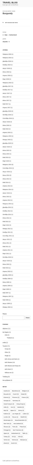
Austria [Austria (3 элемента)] (7, 391)
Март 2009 (6, 289)
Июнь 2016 (6, 125)
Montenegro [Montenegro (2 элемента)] (8, 420)
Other (6, 352)
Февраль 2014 (7, 189)
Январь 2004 (6, 307)
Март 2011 (6, 253)
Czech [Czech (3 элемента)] (16, 394)
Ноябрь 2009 (7, 278)
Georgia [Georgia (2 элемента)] (7, 400)
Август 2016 (6, 121)
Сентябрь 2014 (7, 168)
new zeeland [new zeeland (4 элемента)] (18, 423)
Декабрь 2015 (7, 143)
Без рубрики (6, 380)
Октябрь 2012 (7, 214)
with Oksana (8, 362)
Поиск (5, 314)
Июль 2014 (6, 175)
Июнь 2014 (6, 179)
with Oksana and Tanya (11, 22)
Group (6, 349)
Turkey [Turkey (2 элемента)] (7, 436)
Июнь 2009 (6, 282)
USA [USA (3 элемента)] (20, 436)
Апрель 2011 (6, 250)
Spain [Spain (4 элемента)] (6, 433)
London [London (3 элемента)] (7, 417)
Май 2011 (6, 246)
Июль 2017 (6, 97)
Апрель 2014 (6, 186)
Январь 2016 (6, 139)
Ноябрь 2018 (7, 65)
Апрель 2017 (6, 107)
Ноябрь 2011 (7, 232)
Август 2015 (6, 146)
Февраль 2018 (7, 82)
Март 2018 (6, 79)
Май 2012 (6, 221)
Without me (8, 372)
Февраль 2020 (7, 54)
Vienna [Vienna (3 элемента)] (15, 440)
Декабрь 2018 (7, 61)
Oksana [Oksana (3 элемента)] (7, 426)
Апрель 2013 (6, 200)
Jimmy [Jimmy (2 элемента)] (21, 410)
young (13, 11)
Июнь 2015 (6, 154)
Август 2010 (6, 260)
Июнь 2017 (6, 100)
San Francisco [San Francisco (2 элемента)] (18, 430)
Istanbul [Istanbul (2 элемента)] (20, 407)
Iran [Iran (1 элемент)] (13, 407)
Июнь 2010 (6, 264)
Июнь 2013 (6, 196)
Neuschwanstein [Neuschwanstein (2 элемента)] (21, 420)
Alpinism (5, 328)
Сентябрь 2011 (7, 236)
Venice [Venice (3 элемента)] (7, 440)
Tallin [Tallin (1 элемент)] (24, 433)
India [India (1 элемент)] (6, 407)
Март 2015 (6, 161)
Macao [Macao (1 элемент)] (15, 417)
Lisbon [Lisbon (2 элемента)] (26, 413)
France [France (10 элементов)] (25, 397)
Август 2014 (6, 171)
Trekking (5, 376)
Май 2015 (6, 157)
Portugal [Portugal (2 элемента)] (7, 430)
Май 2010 (6, 268)
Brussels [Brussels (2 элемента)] (7, 394)
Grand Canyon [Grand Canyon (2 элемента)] (9, 404)
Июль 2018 (6, 72)
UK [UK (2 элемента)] (14, 436)
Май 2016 (6, 129)
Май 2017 (6, 104)
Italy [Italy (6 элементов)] (6, 410)
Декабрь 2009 (7, 275)
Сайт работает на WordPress (11, 460)
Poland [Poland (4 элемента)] (23, 426)
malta (4, 342)
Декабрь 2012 (7, 207)
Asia (6, 335)
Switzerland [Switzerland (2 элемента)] (15, 433)
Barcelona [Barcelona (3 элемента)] (16, 391)
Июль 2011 (6, 243)
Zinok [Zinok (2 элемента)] (6, 443)
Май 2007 (6, 292)
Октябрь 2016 (7, 114)
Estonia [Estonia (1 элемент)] (7, 397)
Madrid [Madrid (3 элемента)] (23, 417)
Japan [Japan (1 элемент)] (13, 410)
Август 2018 (6, 68)
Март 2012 (6, 225)
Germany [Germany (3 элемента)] (16, 400)
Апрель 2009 (6, 285)
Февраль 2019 (7, 57)
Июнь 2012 (6, 218)
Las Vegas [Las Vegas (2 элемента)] (16, 413)
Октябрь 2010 (7, 257)
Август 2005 (6, 303)
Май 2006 (6, 300)
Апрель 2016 (6, 132)
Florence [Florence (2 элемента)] (15, 397)
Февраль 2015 (7, 164)
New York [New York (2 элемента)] (7, 423)
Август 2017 (6, 93)
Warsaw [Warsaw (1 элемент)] (23, 440)
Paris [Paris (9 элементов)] (14, 426)
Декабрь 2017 (7, 86)
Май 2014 (6, 182)
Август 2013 (6, 193)
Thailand (9, 338)
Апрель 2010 (6, 271)
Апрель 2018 (6, 75)
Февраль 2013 (7, 203)
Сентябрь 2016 (7, 118)
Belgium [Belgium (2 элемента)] (25, 391)
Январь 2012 (6, 228)
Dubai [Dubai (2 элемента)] (23, 394)
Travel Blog (10, 2)
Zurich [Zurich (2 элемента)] (14, 443)
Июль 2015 (6, 150)
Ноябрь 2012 (7, 211)
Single (6, 355)
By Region (6, 332)
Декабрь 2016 (7, 111)
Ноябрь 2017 (7, 89)
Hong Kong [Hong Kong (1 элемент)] (20, 404)
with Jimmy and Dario (11, 359)
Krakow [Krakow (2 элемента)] (7, 413)
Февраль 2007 (7, 296)
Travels (5, 346)
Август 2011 (6, 239)
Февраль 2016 (7, 136)
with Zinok (8, 369)
